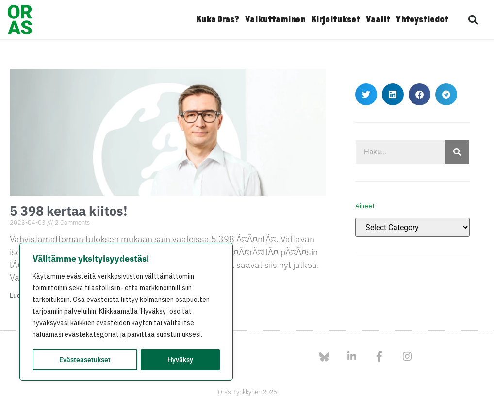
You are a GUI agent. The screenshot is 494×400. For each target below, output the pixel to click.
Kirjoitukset (335, 20)
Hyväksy (180, 360)
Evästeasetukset (85, 360)
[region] (126, 312)
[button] (473, 20)
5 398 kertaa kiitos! (69, 210)
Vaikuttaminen (275, 20)
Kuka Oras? (217, 20)
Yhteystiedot (422, 20)
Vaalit (378, 20)
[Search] (457, 152)
